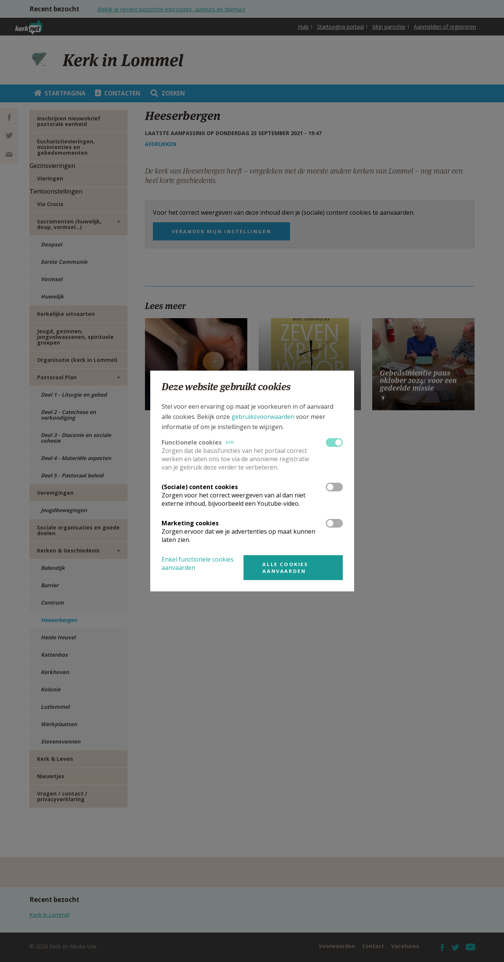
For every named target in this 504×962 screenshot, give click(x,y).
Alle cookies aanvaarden (285, 567)
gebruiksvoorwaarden (262, 417)
